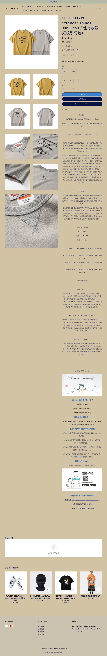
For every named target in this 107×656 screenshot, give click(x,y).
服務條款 (47, 652)
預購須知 (58, 10)
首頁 (23, 6)
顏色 (63, 66)
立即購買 (82, 94)
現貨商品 (43, 10)
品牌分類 (38, 6)
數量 (63, 85)
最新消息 (60, 6)
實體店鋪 (41, 626)
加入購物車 (82, 99)
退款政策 (59, 652)
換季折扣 (50, 10)
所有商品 (29, 6)
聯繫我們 (41, 632)
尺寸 (63, 77)
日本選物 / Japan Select (30, 10)
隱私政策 (53, 652)
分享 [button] (65, 109)
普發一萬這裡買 (50, 6)
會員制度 (41, 629)
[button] (92, 8)
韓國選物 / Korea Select (73, 6)
